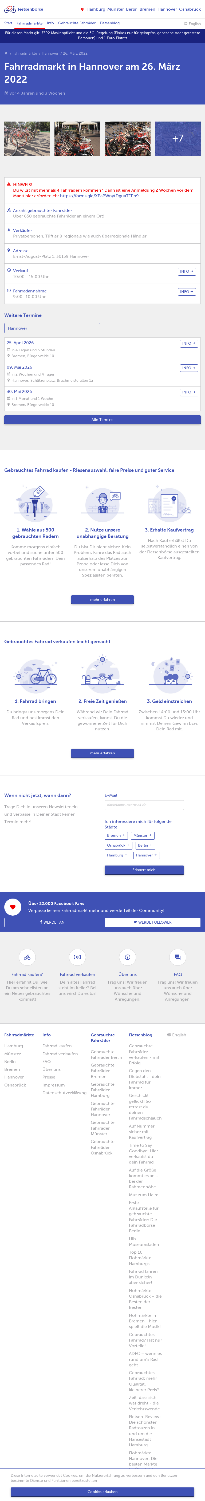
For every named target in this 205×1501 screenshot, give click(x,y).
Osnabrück (190, 9)
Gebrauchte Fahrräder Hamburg (103, 1090)
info (187, 271)
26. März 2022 (75, 53)
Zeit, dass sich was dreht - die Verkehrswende (144, 1403)
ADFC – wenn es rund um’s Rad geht (145, 1359)
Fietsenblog (110, 23)
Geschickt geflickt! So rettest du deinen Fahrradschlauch (145, 1106)
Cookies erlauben (102, 1492)
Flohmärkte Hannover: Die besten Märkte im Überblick (143, 1461)
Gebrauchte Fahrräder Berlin (106, 1054)
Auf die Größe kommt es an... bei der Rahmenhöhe (143, 1178)
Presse (48, 1077)
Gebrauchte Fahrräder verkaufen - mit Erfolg (144, 1054)
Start (8, 23)
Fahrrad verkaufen (60, 1054)
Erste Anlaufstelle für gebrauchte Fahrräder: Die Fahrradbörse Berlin (144, 1216)
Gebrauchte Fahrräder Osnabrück (103, 1147)
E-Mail (111, 795)
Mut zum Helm (144, 1195)
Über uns (51, 1069)
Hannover (167, 9)
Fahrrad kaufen (57, 1046)
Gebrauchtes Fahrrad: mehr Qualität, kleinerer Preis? (144, 1381)
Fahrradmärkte (30, 23)
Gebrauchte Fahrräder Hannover (103, 1109)
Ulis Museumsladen (144, 1242)
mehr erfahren (102, 600)
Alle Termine (102, 420)
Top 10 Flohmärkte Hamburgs (140, 1258)
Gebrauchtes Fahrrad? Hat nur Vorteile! (145, 1340)
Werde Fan (52, 922)
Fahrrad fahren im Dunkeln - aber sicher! (143, 1277)
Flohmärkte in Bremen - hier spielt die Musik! (145, 1321)
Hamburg (95, 9)
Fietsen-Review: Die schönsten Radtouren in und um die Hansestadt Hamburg (145, 1430)
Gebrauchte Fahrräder (77, 23)
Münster (115, 9)
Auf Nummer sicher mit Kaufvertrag (142, 1132)
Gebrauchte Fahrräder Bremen (103, 1071)
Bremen (147, 9)
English (192, 24)
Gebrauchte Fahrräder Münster (103, 1128)
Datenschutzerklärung (64, 1092)
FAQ (46, 1061)
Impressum (53, 1085)
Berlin (131, 9)
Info (50, 23)
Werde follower (153, 922)
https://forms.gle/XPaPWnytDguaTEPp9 (99, 196)
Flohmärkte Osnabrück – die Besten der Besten (145, 1299)
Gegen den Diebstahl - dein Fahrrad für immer (145, 1079)
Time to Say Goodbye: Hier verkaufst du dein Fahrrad (143, 1154)
